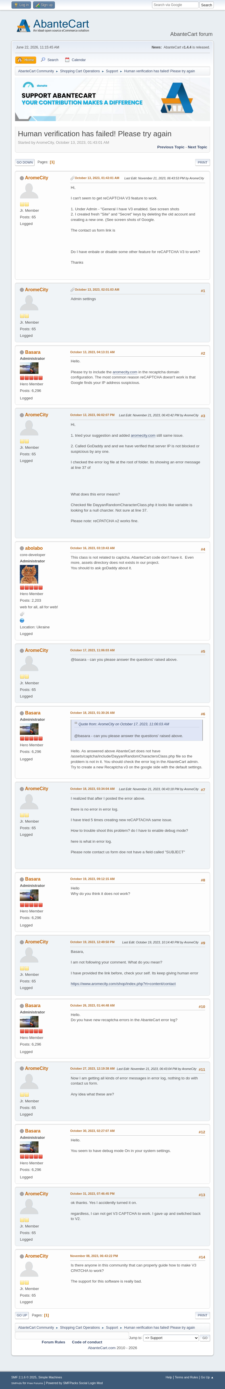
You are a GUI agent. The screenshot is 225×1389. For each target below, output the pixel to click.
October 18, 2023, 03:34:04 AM (92, 788)
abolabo (34, 548)
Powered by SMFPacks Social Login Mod (74, 1383)
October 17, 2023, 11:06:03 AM (92, 650)
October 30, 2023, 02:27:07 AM (92, 1130)
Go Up (22, 1315)
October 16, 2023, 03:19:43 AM (92, 548)
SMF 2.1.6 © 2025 (23, 1377)
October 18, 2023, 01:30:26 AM (92, 712)
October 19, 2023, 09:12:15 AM (92, 879)
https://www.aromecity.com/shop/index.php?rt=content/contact (123, 984)
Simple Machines (50, 1377)
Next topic (197, 147)
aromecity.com (125, 372)
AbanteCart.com (102, 1348)
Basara (33, 352)
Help (169, 1377)
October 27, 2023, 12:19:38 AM (92, 1068)
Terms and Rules (186, 1377)
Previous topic (170, 147)
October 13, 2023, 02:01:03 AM (97, 289)
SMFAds (16, 1383)
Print (202, 162)
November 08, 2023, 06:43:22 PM (94, 1256)
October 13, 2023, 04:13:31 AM (92, 352)
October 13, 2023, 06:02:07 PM (92, 415)
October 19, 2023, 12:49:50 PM (92, 942)
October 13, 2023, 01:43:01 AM (97, 178)
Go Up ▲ (207, 1377)
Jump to (135, 1338)
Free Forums (35, 1383)
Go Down (25, 162)
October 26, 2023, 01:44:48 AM (92, 1005)
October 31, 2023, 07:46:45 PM (92, 1193)
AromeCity (36, 177)
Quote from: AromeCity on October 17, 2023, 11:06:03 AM (123, 724)
